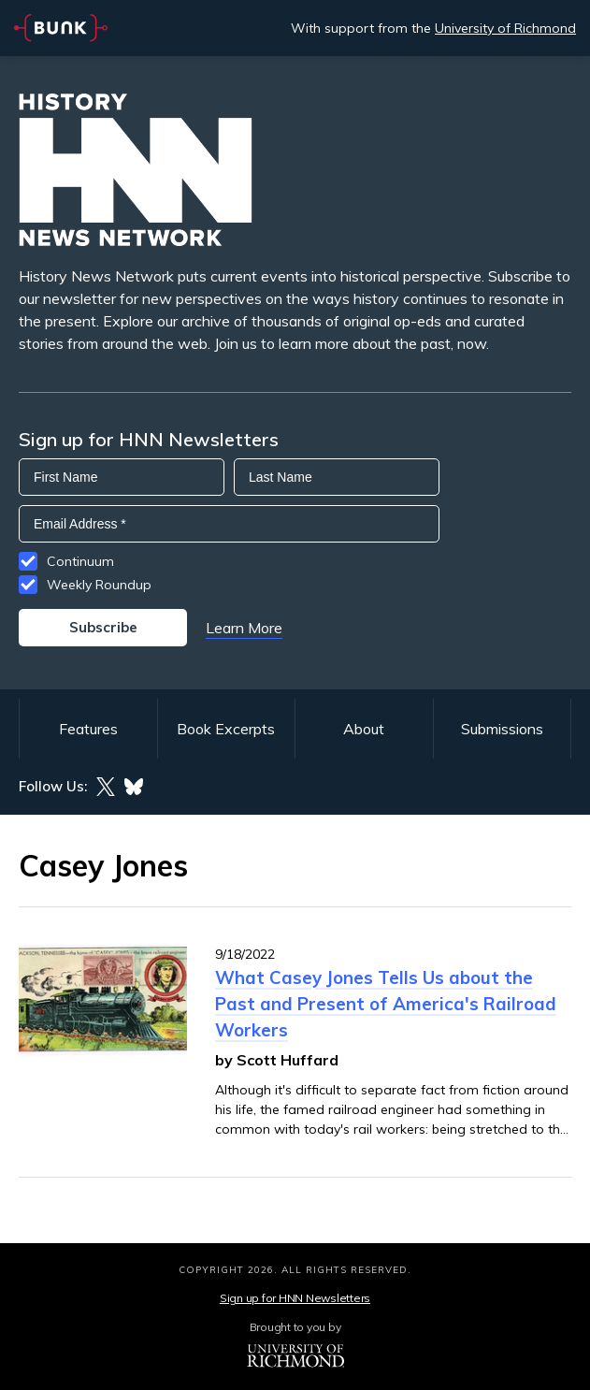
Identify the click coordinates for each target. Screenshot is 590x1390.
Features (88, 728)
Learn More (244, 627)
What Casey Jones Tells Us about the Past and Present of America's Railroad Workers (385, 1003)
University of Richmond (505, 28)
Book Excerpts (226, 728)
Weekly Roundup (99, 584)
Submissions (502, 728)
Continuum (80, 561)
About (363, 728)
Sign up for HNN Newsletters (295, 1298)
